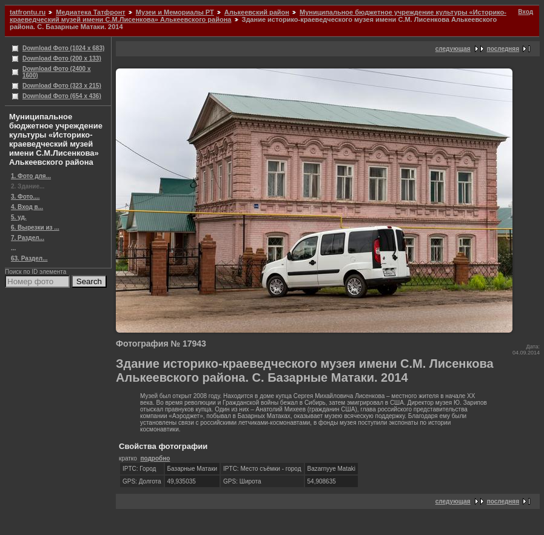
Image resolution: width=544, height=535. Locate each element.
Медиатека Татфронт (90, 12)
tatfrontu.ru (27, 12)
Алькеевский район (256, 12)
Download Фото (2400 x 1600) (56, 72)
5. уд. (19, 217)
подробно (155, 458)
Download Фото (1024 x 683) (63, 48)
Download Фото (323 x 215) (61, 85)
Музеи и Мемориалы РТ (175, 12)
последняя (503, 48)
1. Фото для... (31, 176)
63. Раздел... (29, 258)
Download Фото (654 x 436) (61, 96)
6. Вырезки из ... (35, 227)
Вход (525, 11)
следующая (453, 48)
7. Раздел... (27, 237)
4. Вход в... (27, 207)
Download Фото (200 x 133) (61, 58)
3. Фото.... (25, 196)
